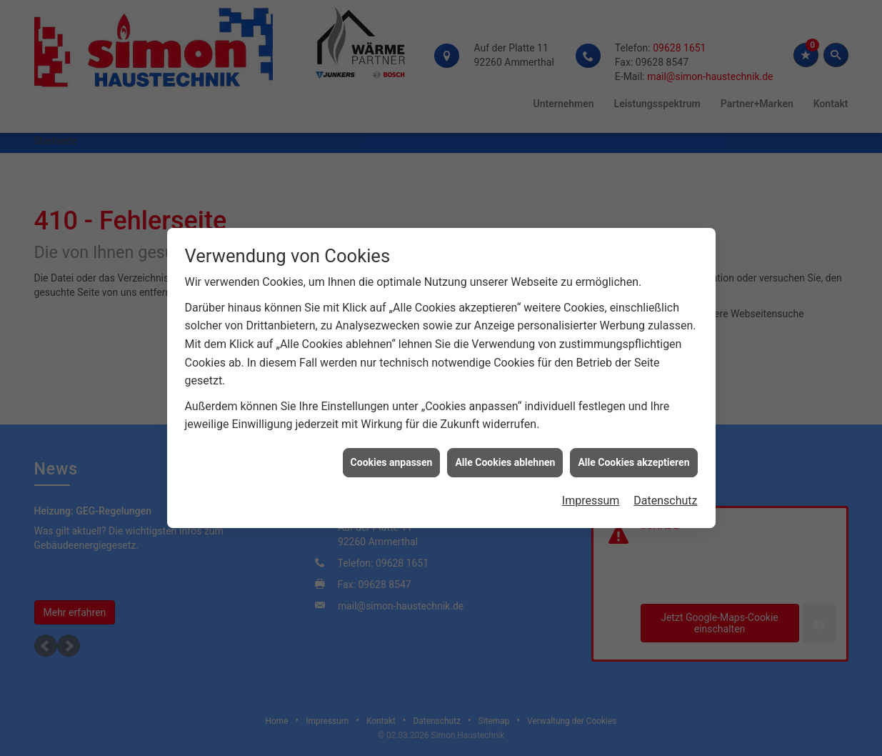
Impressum (591, 496)
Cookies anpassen (392, 457)
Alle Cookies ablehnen (505, 457)
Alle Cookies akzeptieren (633, 457)
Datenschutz (665, 496)
